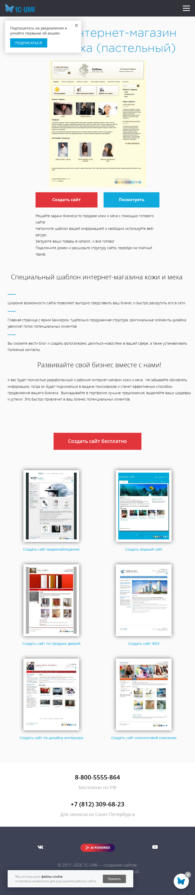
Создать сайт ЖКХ (143, 643)
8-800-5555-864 (97, 777)
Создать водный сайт (143, 549)
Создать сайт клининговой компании (143, 737)
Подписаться (28, 43)
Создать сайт (66, 199)
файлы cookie (51, 876)
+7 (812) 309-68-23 (97, 804)
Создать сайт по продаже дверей (51, 643)
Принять (114, 879)
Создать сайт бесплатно (97, 441)
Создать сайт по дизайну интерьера (51, 737)
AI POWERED (100, 847)
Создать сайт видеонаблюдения (51, 549)
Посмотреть (131, 199)
